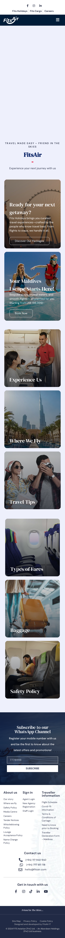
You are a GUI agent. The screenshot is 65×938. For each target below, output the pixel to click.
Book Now (21, 313)
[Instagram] (34, 5)
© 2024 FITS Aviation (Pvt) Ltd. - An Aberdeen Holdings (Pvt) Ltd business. (32, 930)
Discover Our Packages (29, 241)
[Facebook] (28, 5)
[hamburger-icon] (58, 20)
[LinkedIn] (40, 5)
